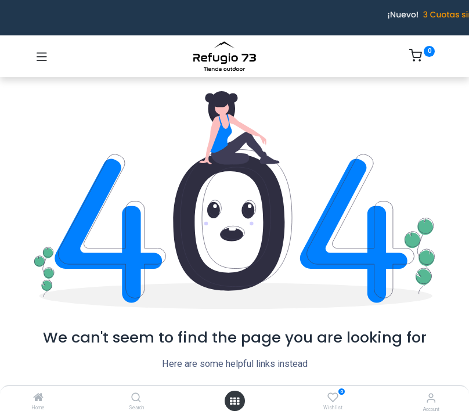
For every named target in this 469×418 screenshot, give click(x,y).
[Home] (38, 398)
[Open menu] (234, 401)
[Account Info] (430, 398)
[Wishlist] (333, 398)
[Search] (136, 398)
